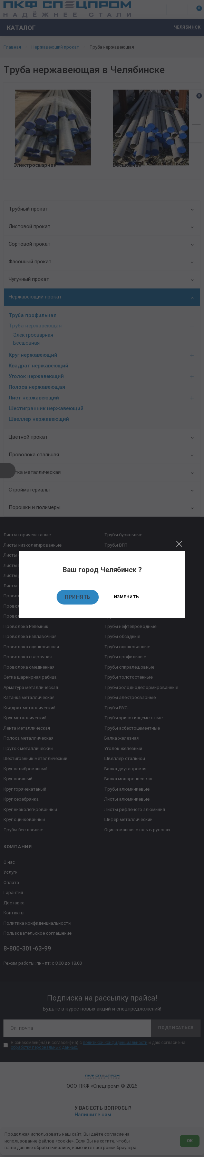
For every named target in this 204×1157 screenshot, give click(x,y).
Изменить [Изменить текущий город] (126, 597)
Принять (77, 597)
